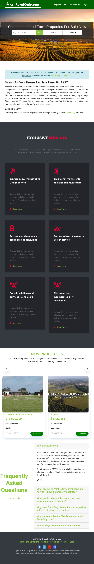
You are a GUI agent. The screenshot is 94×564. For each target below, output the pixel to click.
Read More (16, 209)
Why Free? (68, 76)
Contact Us (75, 4)
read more (37, 434)
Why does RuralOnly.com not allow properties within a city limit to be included (61, 509)
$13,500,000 (13, 418)
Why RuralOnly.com (47, 445)
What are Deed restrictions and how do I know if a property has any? (58, 500)
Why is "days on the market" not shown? (58, 525)
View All (14, 498)
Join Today (55, 76)
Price (52, 33)
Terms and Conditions (29, 542)
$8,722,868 (58, 418)
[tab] (61, 446)
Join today (70, 113)
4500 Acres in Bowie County (18, 415)
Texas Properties (61, 542)
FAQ (65, 4)
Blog (72, 542)
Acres (72, 33)
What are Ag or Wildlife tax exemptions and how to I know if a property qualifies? (60, 490)
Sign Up (57, 4)
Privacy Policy (47, 542)
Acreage (55, 415)
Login (85, 4)
